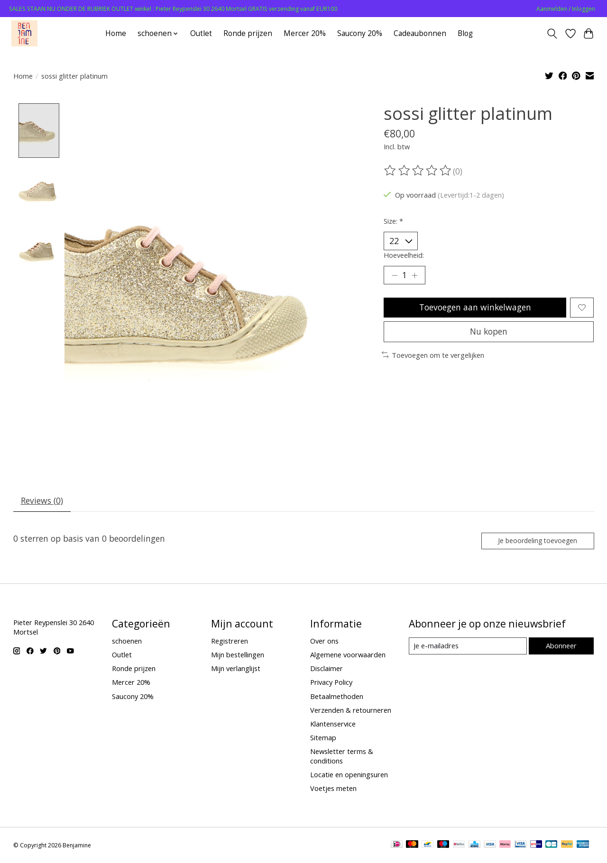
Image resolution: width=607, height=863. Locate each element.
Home (115, 33)
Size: (393, 221)
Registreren (229, 641)
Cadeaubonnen (420, 33)
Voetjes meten (333, 789)
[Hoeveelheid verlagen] (394, 275)
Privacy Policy (331, 683)
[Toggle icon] (552, 33)
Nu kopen (489, 332)
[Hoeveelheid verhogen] (415, 275)
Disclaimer (326, 669)
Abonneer (561, 646)
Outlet (201, 33)
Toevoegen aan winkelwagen (475, 308)
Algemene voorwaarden (348, 655)
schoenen (127, 641)
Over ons (324, 641)
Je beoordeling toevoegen (537, 540)
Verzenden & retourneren (350, 710)
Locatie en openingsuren (349, 775)
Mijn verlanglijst (235, 669)
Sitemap (323, 738)
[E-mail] (467, 646)
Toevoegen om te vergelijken (433, 356)
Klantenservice (333, 724)
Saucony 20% (359, 33)
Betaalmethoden (336, 696)
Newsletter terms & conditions (341, 756)
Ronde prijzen (247, 33)
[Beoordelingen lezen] (418, 170)
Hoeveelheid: (404, 255)
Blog (465, 33)
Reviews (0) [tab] (42, 501)
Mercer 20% (305, 33)
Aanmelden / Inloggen (565, 9)
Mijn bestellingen (237, 655)
